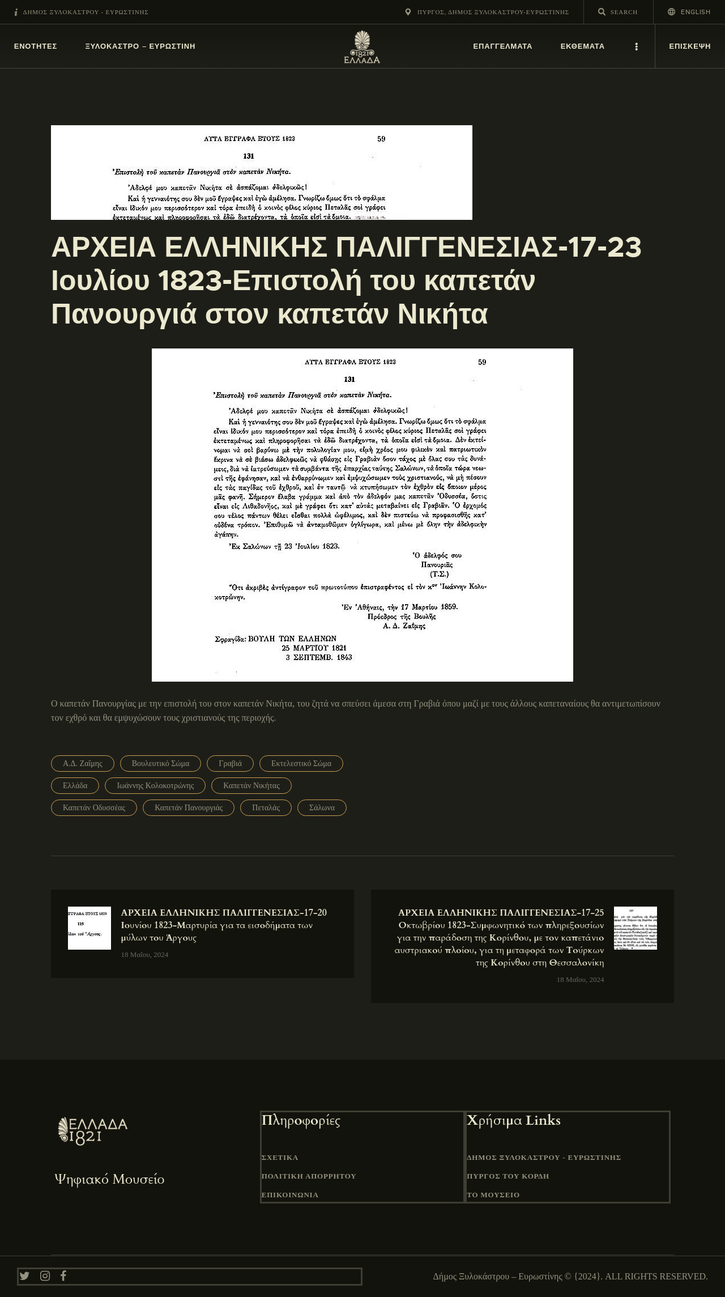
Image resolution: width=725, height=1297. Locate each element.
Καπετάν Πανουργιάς (189, 807)
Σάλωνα (322, 807)
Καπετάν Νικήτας (251, 785)
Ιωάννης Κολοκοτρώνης (155, 785)
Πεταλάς (266, 807)
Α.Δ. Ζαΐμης (83, 763)
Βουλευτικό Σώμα (161, 763)
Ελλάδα (75, 785)
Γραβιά (230, 763)
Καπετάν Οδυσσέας (94, 807)
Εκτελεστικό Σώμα (301, 763)
